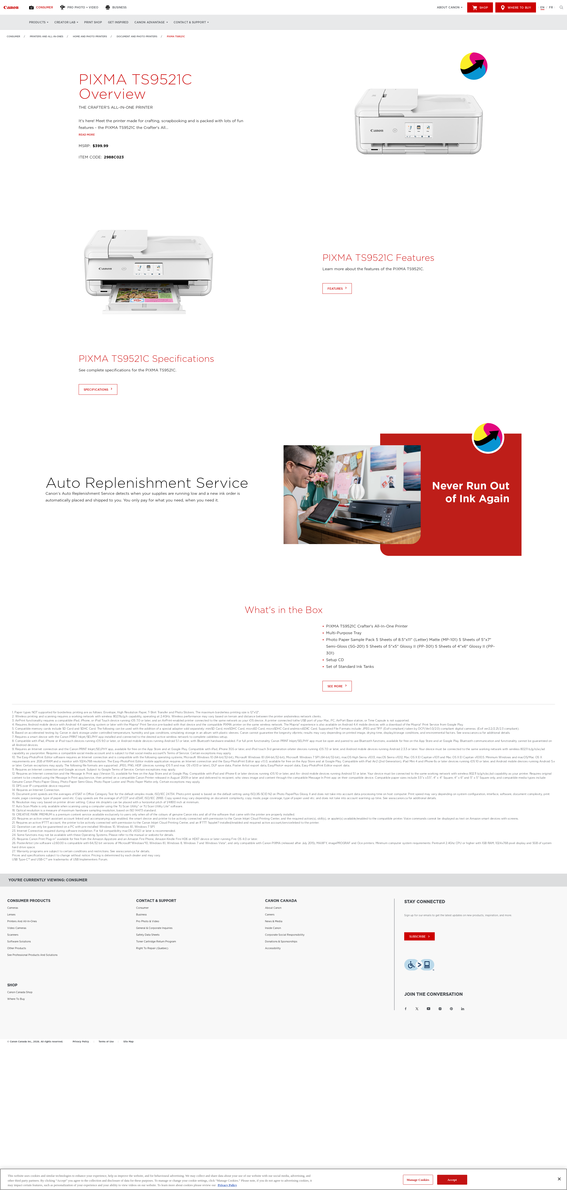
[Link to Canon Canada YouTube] (428, 1008)
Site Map (128, 1041)
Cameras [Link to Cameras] (12, 907)
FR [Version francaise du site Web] (551, 7)
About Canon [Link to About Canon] (273, 907)
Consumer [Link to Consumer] (13, 36)
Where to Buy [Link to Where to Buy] (16, 998)
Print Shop (93, 22)
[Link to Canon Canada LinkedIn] (462, 1008)
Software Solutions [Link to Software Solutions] (19, 941)
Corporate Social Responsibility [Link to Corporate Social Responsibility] (284, 934)
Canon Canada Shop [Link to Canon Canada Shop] (19, 992)
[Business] (116, 7)
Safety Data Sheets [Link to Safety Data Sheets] (147, 934)
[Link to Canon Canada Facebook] (405, 1008)
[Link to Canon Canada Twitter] (417, 1008)
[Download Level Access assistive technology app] (419, 966)
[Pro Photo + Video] (80, 7)
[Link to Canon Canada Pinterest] (451, 1008)
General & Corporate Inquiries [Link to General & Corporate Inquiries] (154, 928)
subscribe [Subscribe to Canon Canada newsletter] (420, 936)
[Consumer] (42, 7)
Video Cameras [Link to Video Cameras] (16, 928)
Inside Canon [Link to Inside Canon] (273, 928)
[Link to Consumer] (11, 7)
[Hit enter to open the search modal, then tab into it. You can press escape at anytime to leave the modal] (560, 7)
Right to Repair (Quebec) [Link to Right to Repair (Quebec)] (152, 948)
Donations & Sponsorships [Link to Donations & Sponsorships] (281, 941)
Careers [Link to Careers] (269, 914)
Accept (452, 1179)
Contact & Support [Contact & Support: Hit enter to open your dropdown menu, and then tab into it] (190, 22)
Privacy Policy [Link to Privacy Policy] (81, 1041)
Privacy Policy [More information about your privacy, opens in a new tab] (227, 1185)
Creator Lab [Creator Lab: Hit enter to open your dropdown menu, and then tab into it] (64, 22)
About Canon (448, 7)
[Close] (559, 1179)
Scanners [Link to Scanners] (12, 934)
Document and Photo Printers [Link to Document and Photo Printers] (137, 36)
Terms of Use (106, 1041)
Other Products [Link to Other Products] (16, 948)
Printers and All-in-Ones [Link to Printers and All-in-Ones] (46, 36)
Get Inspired (118, 22)
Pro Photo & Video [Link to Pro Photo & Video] (147, 921)
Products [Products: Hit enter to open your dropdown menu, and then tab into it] (37, 22)
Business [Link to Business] (141, 914)
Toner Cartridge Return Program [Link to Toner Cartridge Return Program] (156, 941)
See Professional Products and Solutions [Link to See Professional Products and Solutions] (32, 954)
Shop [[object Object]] (480, 7)
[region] (283, 1179)
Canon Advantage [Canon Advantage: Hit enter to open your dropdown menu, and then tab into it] (149, 22)
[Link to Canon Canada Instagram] (440, 1008)
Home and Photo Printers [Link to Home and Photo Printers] (90, 36)
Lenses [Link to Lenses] (11, 914)
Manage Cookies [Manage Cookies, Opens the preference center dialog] (418, 1179)
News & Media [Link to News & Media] (273, 921)
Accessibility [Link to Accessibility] (273, 948)
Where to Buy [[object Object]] (515, 7)
